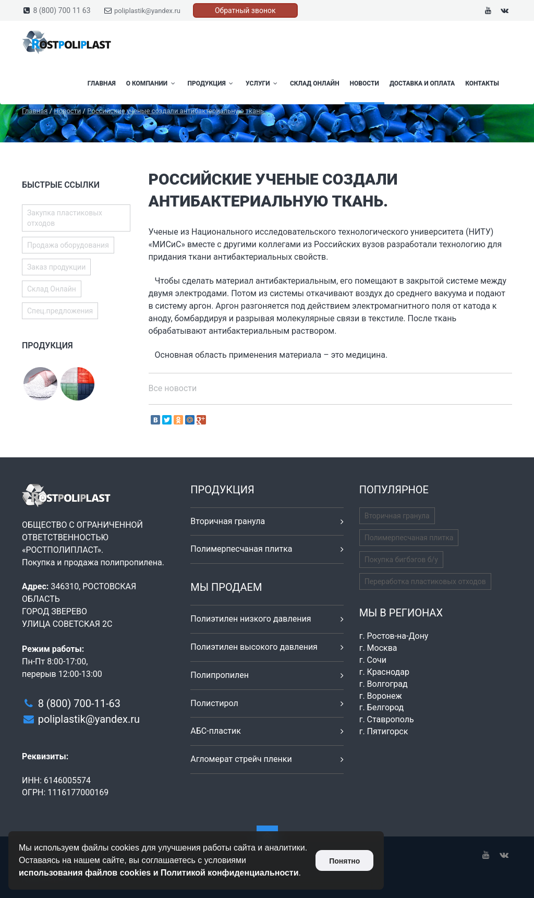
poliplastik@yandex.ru (147, 11)
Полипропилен (219, 675)
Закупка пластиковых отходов (64, 218)
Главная (102, 83)
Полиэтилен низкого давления (250, 619)
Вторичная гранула (227, 521)
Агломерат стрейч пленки (241, 759)
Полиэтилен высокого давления (254, 647)
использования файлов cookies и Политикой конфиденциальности (159, 872)
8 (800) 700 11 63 (61, 10)
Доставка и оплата (422, 83)
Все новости (173, 388)
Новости (364, 83)
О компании (151, 83)
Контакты (482, 83)
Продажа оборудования (68, 245)
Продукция (212, 83)
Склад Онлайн (314, 83)
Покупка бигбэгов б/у (401, 559)
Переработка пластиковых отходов (425, 581)
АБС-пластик (215, 731)
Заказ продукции (56, 267)
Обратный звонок (245, 10)
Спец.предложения (60, 311)
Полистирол (214, 703)
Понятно (344, 861)
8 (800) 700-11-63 (79, 703)
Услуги (263, 83)
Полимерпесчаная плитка (241, 549)
